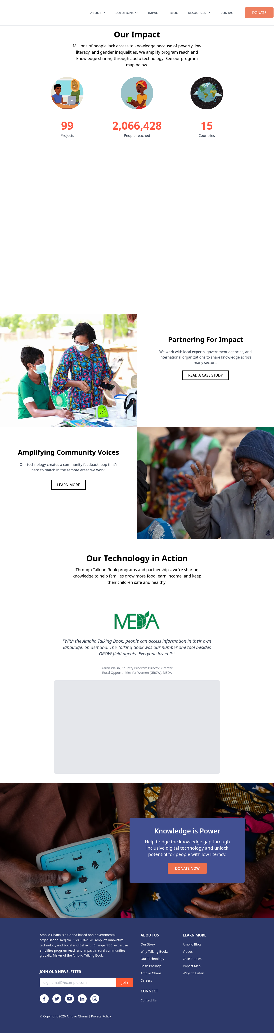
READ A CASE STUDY (205, 375)
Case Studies (192, 959)
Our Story (148, 944)
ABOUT (98, 13)
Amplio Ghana (151, 973)
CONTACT (228, 13)
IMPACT (154, 13)
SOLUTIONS (127, 13)
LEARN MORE (68, 484)
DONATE (259, 12)
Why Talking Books (154, 951)
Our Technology (152, 959)
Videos (188, 951)
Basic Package (151, 966)
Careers (146, 980)
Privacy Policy (101, 1016)
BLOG (174, 13)
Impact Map (192, 966)
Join (125, 982)
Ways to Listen (193, 973)
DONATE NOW (187, 868)
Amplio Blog (192, 944)
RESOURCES (199, 13)
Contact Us (149, 1000)
